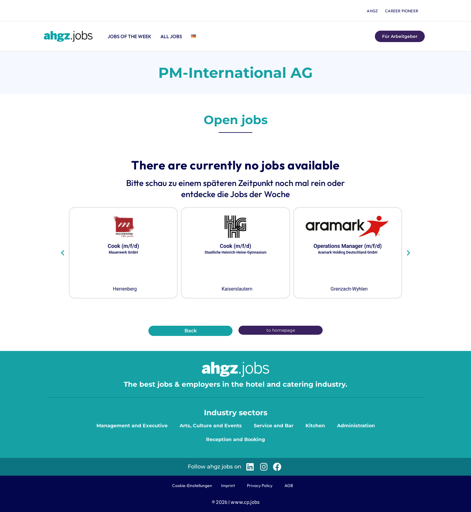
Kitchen (315, 425)
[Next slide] (408, 253)
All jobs (171, 36)
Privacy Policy (259, 485)
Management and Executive (132, 425)
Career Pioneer (401, 10)
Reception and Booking (235, 439)
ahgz (372, 10)
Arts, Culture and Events (211, 425)
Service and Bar (273, 425)
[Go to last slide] (63, 253)
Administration (356, 425)
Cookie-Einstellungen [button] (192, 485)
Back (190, 331)
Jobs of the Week (129, 36)
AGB (288, 485)
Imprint (228, 485)
